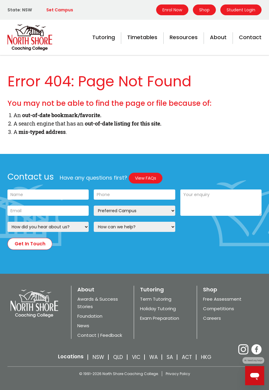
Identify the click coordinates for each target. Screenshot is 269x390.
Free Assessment (222, 299)
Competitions (218, 308)
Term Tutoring (155, 299)
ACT (187, 357)
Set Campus (59, 10)
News (83, 325)
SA (170, 357)
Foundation (89, 316)
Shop (204, 10)
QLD (118, 357)
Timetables (142, 37)
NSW (98, 357)
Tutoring (103, 37)
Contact (250, 37)
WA (153, 357)
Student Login (241, 10)
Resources (184, 37)
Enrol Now (172, 10)
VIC (136, 357)
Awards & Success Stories (97, 303)
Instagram (243, 349)
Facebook (256, 349)
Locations (71, 356)
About (218, 37)
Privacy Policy (178, 373)
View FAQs (145, 178)
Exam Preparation (159, 318)
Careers (212, 318)
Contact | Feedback (99, 335)
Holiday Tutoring (158, 308)
